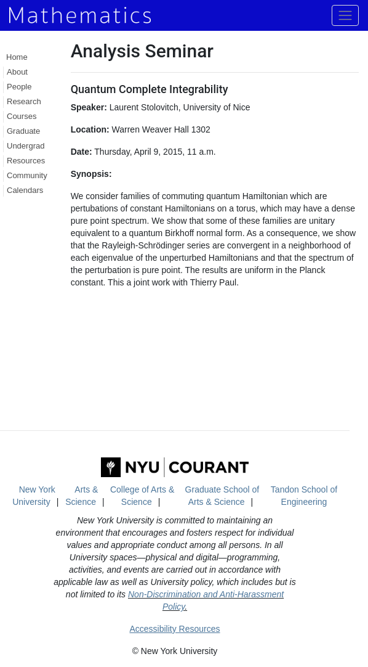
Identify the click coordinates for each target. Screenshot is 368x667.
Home (17, 57)
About (17, 71)
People (19, 86)
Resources (26, 160)
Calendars (25, 190)
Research (24, 101)
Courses (21, 116)
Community (27, 175)
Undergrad (25, 145)
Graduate (23, 131)
